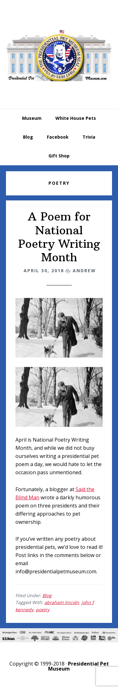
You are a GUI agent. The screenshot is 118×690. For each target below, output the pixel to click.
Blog (47, 595)
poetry (42, 610)
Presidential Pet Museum (59, 55)
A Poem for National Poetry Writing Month (59, 237)
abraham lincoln (61, 602)
